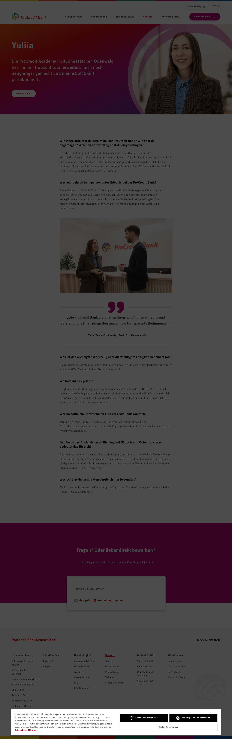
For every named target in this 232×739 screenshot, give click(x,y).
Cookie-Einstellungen (168, 727)
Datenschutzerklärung (25, 730)
